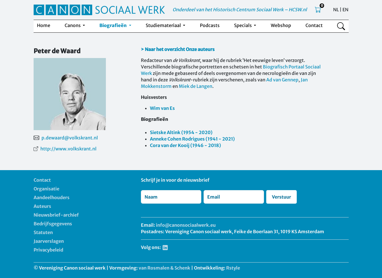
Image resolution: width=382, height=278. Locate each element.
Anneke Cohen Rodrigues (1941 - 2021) (192, 139)
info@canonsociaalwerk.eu (186, 225)
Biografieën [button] (113, 25)
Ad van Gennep (282, 80)
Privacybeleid (48, 250)
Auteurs (42, 206)
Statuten (43, 232)
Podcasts (210, 25)
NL (336, 9)
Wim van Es (162, 108)
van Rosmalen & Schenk (164, 268)
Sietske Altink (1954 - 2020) (181, 132)
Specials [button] (243, 25)
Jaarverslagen (49, 241)
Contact (314, 25)
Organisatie (46, 189)
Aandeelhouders (51, 197)
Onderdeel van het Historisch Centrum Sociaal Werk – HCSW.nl (240, 9)
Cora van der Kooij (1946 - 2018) (185, 145)
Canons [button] (73, 25)
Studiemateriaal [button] (164, 25)
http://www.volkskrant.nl (68, 149)
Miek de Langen (195, 86)
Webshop (281, 25)
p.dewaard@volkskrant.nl (70, 138)
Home (43, 25)
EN (345, 9)
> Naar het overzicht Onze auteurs (178, 49)
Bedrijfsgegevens (53, 223)
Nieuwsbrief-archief (56, 215)
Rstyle (233, 268)
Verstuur (281, 197)
